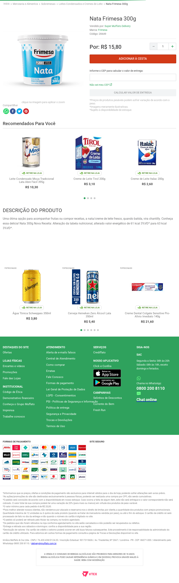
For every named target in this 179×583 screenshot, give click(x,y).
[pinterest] (26, 111)
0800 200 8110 (151, 388)
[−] (153, 46)
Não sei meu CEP (101, 84)
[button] (85, 198)
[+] (172, 46)
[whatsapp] (6, 111)
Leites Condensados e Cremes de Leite (81, 3)
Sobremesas (48, 3)
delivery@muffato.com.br (44, 543)
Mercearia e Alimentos (25, 3)
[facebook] (13, 111)
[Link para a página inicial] (6, 4)
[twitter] (19, 111)
